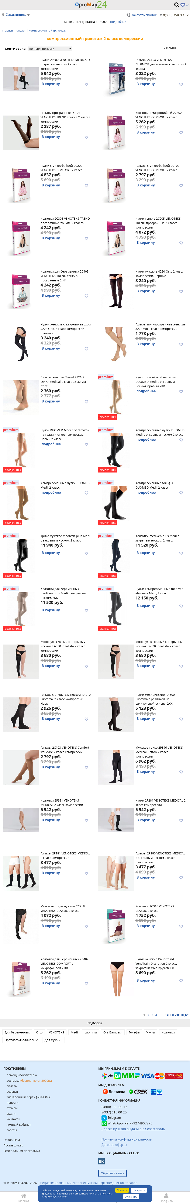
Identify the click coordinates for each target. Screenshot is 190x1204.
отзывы (12, 1108)
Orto (39, 1032)
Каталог (21, 30)
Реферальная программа (21, 1151)
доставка (29, 1081)
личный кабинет (19, 1125)
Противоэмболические (21, 1040)
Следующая (177, 1015)
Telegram (111, 1117)
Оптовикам (11, 1140)
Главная (7, 30)
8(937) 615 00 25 (114, 1112)
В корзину (51, 83)
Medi (74, 1032)
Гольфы (134, 1032)
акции (11, 1114)
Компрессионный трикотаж (47, 30)
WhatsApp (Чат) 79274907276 (126, 1123)
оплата (12, 1086)
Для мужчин (53, 1040)
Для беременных (17, 1032)
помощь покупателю (22, 1075)
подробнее (118, 22)
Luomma (90, 1032)
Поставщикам (13, 1145)
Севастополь (16, 14)
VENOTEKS (56, 1032)
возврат (12, 1092)
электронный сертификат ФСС (29, 1097)
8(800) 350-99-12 (176, 15)
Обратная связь (112, 1173)
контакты (13, 1119)
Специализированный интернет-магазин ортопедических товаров (87, 1183)
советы (12, 1130)
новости (12, 1103)
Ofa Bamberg (112, 1032)
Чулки (150, 1032)
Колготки (168, 1032)
